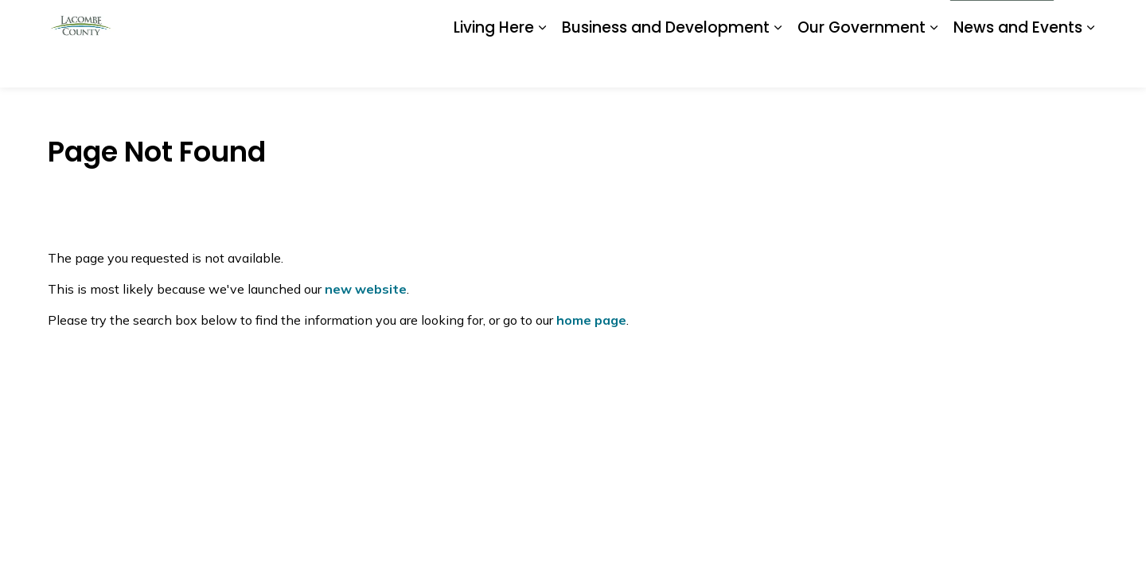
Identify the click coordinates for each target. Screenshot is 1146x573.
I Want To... (1002, 22)
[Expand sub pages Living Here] (542, 66)
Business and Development (666, 65)
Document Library (710, 21)
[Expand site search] (1082, 22)
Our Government (861, 65)
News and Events (1017, 65)
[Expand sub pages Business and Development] (777, 66)
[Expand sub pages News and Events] (1090, 66)
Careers (628, 21)
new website (366, 289)
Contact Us (907, 21)
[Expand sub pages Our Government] (933, 66)
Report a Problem (816, 21)
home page (591, 320)
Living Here (494, 65)
